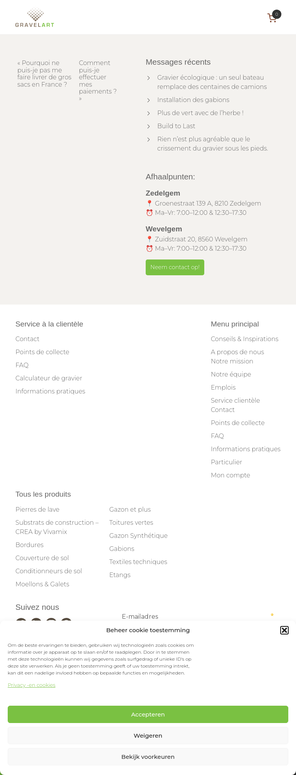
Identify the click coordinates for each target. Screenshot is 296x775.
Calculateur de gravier (48, 378)
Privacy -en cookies (32, 685)
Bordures (29, 545)
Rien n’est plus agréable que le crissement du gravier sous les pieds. (212, 144)
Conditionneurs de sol (48, 571)
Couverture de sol (42, 558)
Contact (27, 339)
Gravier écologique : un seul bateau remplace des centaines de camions (212, 82)
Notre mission (232, 361)
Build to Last (176, 126)
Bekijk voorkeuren (148, 756)
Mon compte (230, 475)
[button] (284, 630)
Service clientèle (235, 400)
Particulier (226, 462)
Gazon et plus (130, 509)
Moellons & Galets (42, 584)
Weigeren (148, 735)
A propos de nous (237, 352)
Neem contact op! (175, 267)
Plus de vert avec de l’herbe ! (200, 113)
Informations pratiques (50, 391)
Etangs (119, 575)
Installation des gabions (193, 100)
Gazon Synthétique (138, 535)
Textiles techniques (138, 562)
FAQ (22, 365)
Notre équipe (231, 374)
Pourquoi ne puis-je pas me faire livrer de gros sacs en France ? (44, 73)
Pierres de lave (37, 509)
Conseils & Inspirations (245, 339)
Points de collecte (42, 352)
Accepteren (148, 714)
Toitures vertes (131, 522)
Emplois (223, 387)
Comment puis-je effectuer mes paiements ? (98, 77)
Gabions (121, 548)
